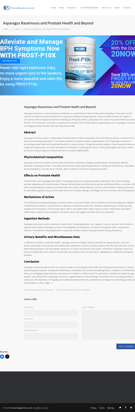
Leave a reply (43, 283)
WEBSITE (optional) (31, 330)
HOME (53, 8)
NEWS (61, 8)
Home (5, 29)
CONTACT (127, 8)
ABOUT (117, 8)
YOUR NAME (28, 307)
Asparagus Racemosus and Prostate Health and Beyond (60, 107)
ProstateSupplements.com (21, 408)
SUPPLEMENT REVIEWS (89, 8)
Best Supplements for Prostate (69, 290)
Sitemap (110, 408)
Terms (102, 408)
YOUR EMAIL (28, 319)
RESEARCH (71, 8)
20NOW (121, 86)
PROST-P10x (106, 8)
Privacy (93, 408)
